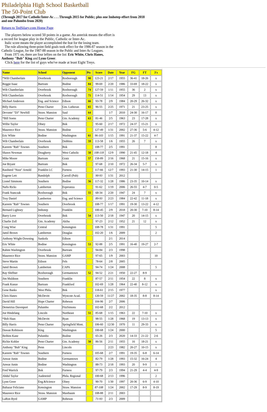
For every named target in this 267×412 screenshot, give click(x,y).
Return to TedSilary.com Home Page (27, 28)
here (17, 62)
